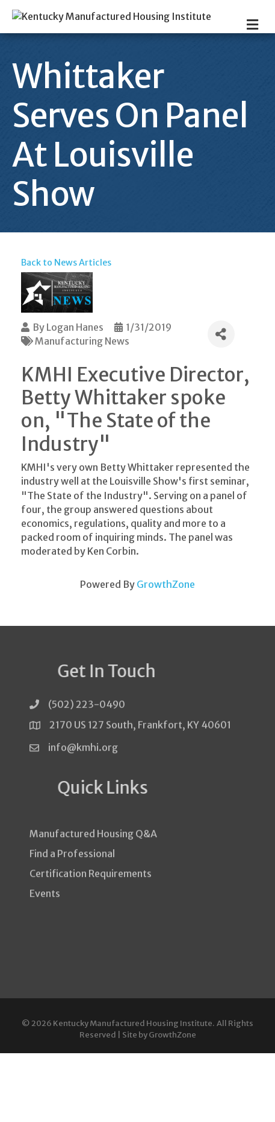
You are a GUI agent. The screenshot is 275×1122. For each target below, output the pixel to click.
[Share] (221, 402)
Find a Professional (72, 939)
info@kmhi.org (83, 821)
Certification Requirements (90, 960)
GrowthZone (166, 653)
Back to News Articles (66, 331)
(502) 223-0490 (86, 776)
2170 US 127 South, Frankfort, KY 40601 (140, 797)
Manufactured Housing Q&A (93, 919)
